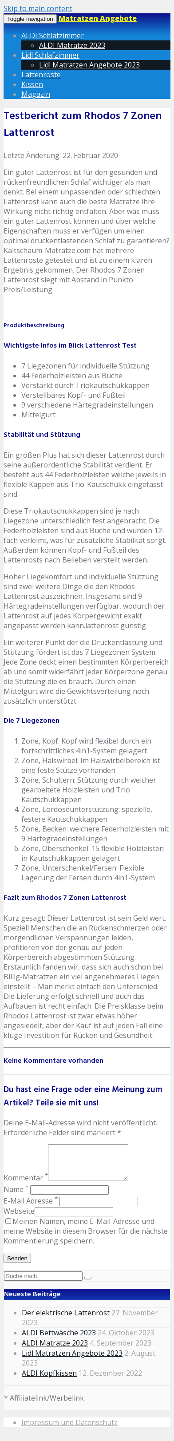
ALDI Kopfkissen (49, 1380)
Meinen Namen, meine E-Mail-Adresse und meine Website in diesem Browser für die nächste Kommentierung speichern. (86, 1237)
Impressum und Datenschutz (69, 1429)
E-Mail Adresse (31, 1207)
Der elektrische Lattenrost (66, 1319)
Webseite (19, 1218)
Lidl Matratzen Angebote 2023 (89, 65)
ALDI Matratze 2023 (72, 45)
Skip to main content (38, 8)
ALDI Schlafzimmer (52, 35)
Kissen (32, 84)
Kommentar (26, 1184)
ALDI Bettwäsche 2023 (59, 1339)
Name (16, 1196)
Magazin (35, 94)
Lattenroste (41, 74)
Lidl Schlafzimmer (50, 55)
